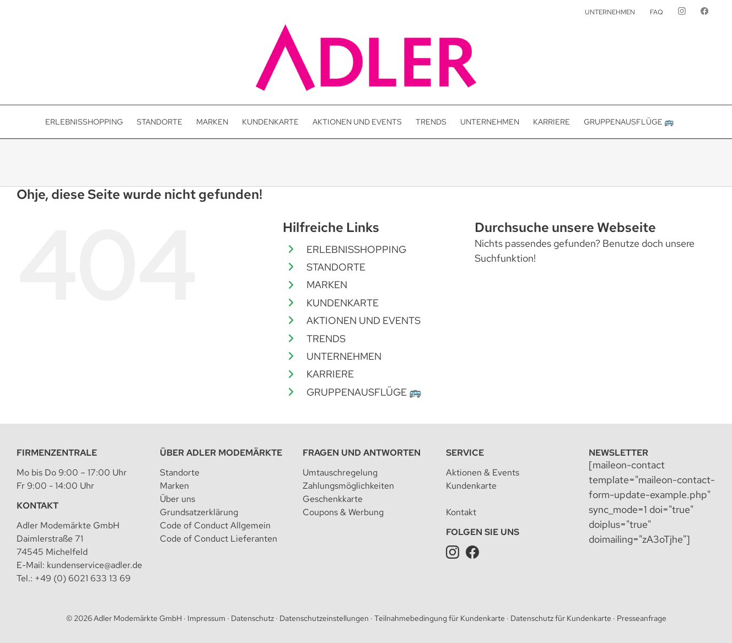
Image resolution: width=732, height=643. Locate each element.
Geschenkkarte (333, 499)
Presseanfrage (641, 618)
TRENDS (326, 338)
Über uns (177, 499)
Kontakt (37, 505)
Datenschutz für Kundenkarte (560, 618)
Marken (174, 485)
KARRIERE (330, 374)
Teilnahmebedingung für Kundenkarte (439, 618)
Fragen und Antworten (362, 452)
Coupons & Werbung (343, 512)
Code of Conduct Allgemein (215, 525)
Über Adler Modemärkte (221, 452)
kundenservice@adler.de (94, 565)
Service (465, 452)
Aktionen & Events (482, 472)
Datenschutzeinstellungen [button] (324, 618)
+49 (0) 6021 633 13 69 (83, 578)
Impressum (206, 618)
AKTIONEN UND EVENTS (363, 320)
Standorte (180, 472)
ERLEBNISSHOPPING (356, 249)
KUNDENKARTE (342, 302)
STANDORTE (335, 267)
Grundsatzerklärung (199, 512)
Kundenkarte (471, 485)
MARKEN (326, 284)
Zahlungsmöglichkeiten (348, 485)
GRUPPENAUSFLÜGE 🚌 (363, 392)
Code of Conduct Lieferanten (218, 538)
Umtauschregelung (340, 472)
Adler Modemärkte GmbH (138, 618)
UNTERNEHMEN (343, 356)
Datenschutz (252, 618)
